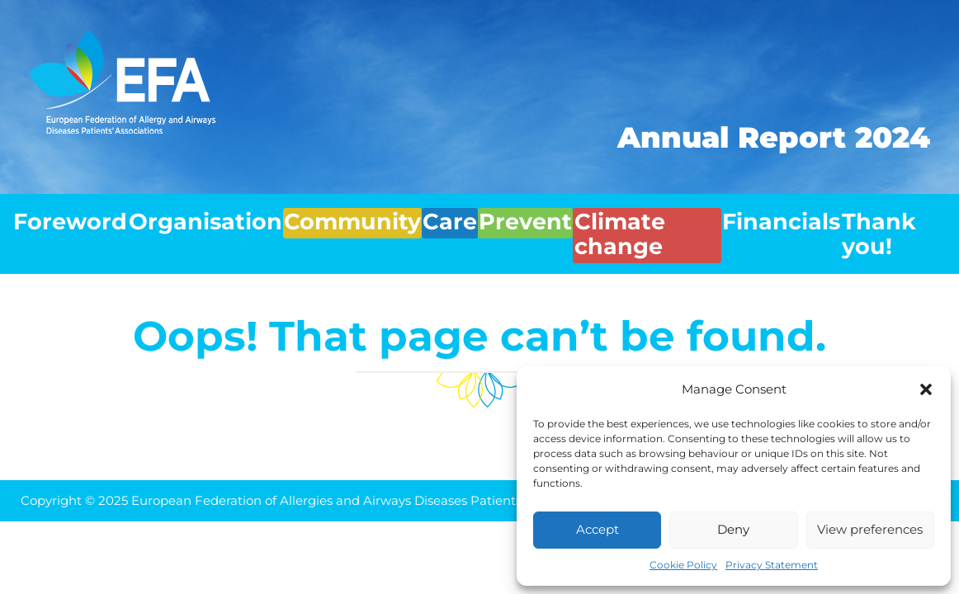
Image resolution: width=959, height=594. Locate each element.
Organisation (188, 214)
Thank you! (891, 214)
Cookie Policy (683, 565)
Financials (772, 214)
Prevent (503, 214)
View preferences (870, 529)
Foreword (62, 214)
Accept (597, 529)
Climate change (633, 214)
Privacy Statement (771, 565)
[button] (926, 389)
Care (421, 214)
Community (323, 214)
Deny (733, 529)
